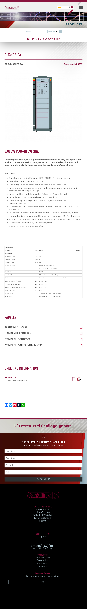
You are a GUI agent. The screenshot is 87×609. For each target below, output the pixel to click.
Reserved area (42, 566)
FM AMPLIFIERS (36, 39)
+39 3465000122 (45, 518)
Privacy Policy (42, 554)
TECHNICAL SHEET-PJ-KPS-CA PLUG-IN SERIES (43, 345)
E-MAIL (42, 582)
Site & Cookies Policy (43, 557)
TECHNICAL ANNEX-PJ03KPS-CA (43, 333)
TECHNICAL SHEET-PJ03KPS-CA (43, 339)
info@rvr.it (42, 520)
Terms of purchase (42, 563)
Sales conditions (42, 560)
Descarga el (46, 426)
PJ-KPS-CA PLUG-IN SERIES (51, 39)
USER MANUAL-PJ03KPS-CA (43, 327)
